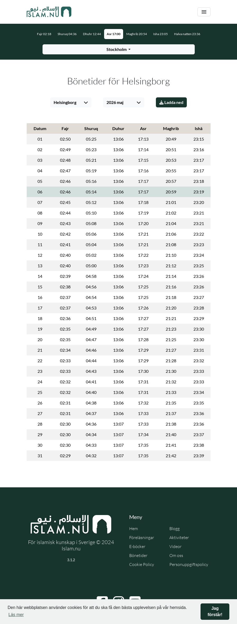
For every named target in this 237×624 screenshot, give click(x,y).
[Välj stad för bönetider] (119, 49)
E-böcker (137, 546)
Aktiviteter (179, 537)
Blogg (174, 528)
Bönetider (138, 555)
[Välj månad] (123, 102)
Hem (133, 528)
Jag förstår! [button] (215, 611)
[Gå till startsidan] (49, 11)
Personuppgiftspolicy (188, 564)
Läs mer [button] (16, 614)
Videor (175, 546)
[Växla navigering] (204, 12)
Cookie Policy (141, 564)
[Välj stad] (70, 102)
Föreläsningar (141, 537)
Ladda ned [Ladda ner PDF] (171, 102)
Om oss (176, 555)
